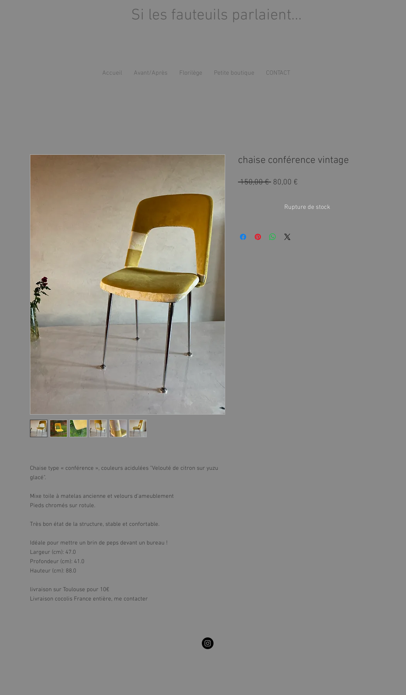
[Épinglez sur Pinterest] (257, 237)
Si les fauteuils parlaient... (216, 15)
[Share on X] (287, 237)
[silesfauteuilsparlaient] (208, 643)
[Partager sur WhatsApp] (272, 237)
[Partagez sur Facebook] (243, 237)
